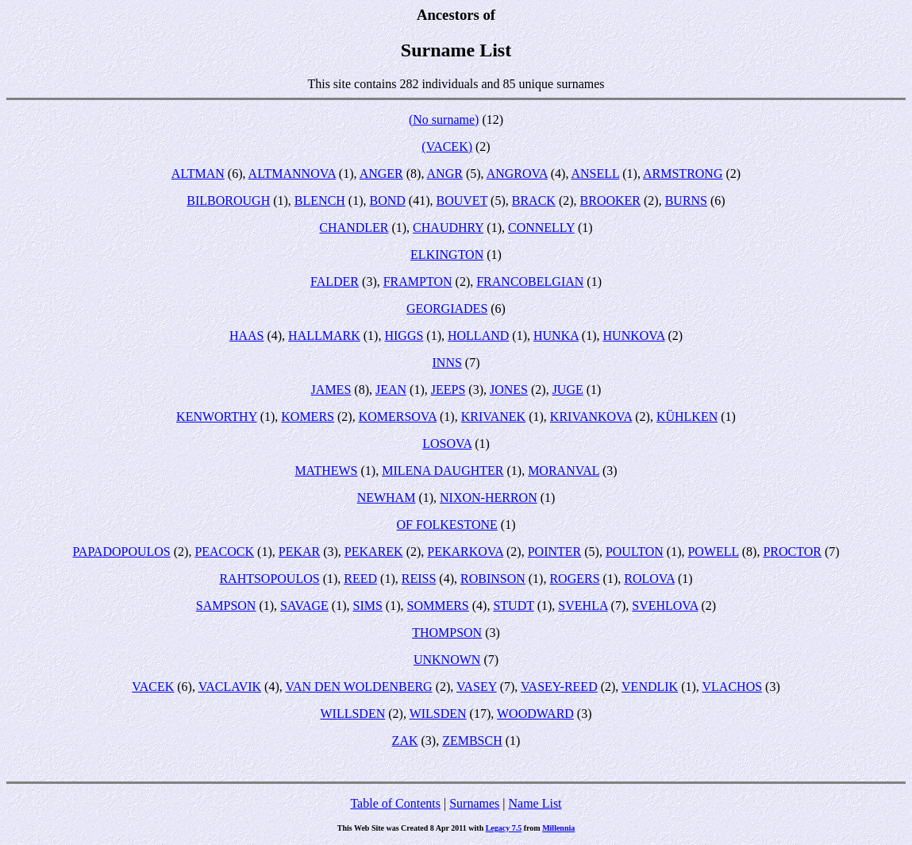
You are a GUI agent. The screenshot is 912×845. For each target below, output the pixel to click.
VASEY (476, 686)
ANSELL (595, 173)
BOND (388, 200)
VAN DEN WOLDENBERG (358, 686)
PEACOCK (224, 551)
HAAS (246, 335)
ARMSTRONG (682, 173)
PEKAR (299, 551)
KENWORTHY (216, 416)
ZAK (405, 740)
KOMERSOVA (398, 416)
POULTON (635, 551)
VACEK (153, 686)
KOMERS (307, 416)
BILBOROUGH (228, 200)
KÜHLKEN (687, 416)
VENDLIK (649, 686)
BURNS (686, 200)
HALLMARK (324, 335)
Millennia (558, 828)
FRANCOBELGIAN (529, 281)
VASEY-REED (559, 686)
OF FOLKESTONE (447, 524)
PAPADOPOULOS (121, 551)
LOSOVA (446, 443)
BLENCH (319, 200)
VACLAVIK (229, 686)
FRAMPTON (417, 281)
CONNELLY (541, 227)
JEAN (390, 389)
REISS (419, 578)
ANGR (445, 173)
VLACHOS (732, 686)
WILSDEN (438, 713)
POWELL (712, 551)
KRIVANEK (493, 416)
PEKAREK (373, 551)
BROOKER (610, 200)
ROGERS (574, 578)
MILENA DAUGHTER (442, 470)
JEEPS (448, 389)
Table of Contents (395, 803)
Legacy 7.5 (504, 828)
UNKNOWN (447, 659)
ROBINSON (492, 578)
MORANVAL (563, 470)
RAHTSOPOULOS (269, 578)
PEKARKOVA (465, 551)
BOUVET (462, 200)
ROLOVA (649, 578)
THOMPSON (447, 632)
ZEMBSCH (472, 740)
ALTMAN (198, 173)
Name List (534, 803)
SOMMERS (438, 605)
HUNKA (556, 335)
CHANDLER (353, 227)
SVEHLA (582, 605)
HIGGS (403, 335)
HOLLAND (478, 335)
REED (360, 578)
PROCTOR (792, 551)
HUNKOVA (634, 335)
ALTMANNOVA (292, 173)
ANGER (381, 173)
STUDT (513, 605)
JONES (509, 389)
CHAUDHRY (448, 227)
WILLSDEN (352, 713)
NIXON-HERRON (488, 497)
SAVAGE (304, 605)
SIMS (368, 605)
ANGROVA (517, 173)
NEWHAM (386, 497)
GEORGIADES (446, 308)
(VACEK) (446, 146)
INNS (447, 362)
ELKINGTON (446, 254)
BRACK (534, 200)
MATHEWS (325, 470)
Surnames (474, 803)
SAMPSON (226, 605)
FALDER (334, 281)
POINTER (555, 551)
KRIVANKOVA (591, 416)
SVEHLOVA (665, 605)
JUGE (567, 389)
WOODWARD (535, 713)
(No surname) (444, 119)
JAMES (331, 389)
